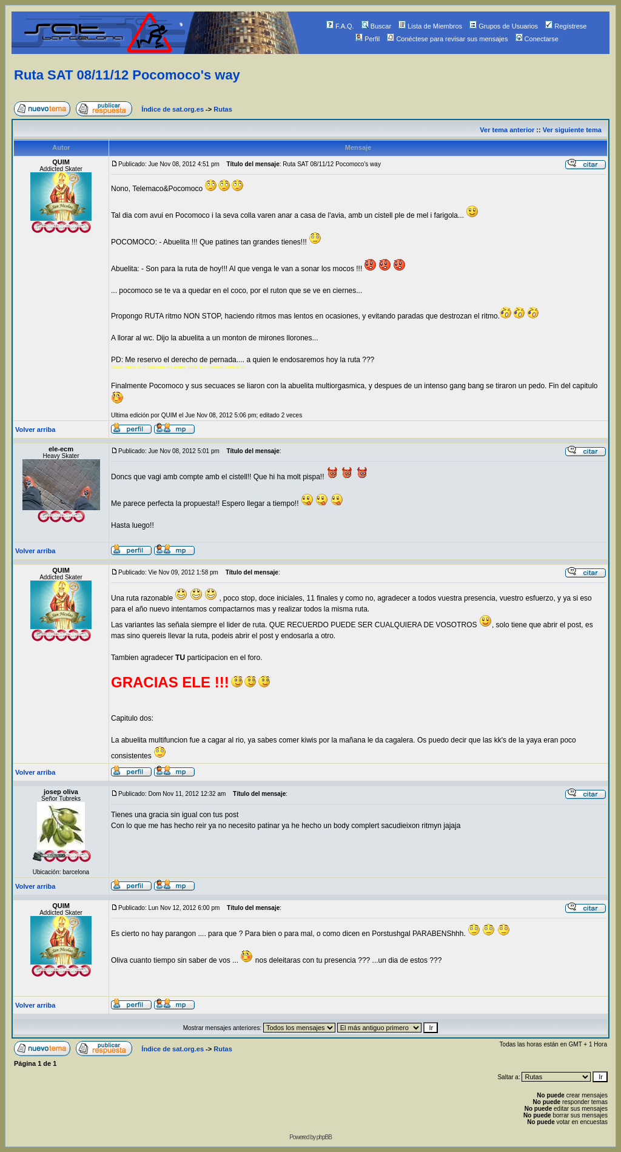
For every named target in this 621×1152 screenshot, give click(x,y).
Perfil (367, 38)
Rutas (222, 109)
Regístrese (565, 26)
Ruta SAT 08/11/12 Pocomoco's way (127, 75)
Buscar (376, 26)
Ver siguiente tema (572, 129)
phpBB (324, 1137)
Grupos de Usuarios (503, 26)
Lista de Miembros (430, 26)
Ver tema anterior (507, 129)
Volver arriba (35, 429)
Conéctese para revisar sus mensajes (447, 38)
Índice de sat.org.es (172, 109)
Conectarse (537, 38)
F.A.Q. (340, 26)
